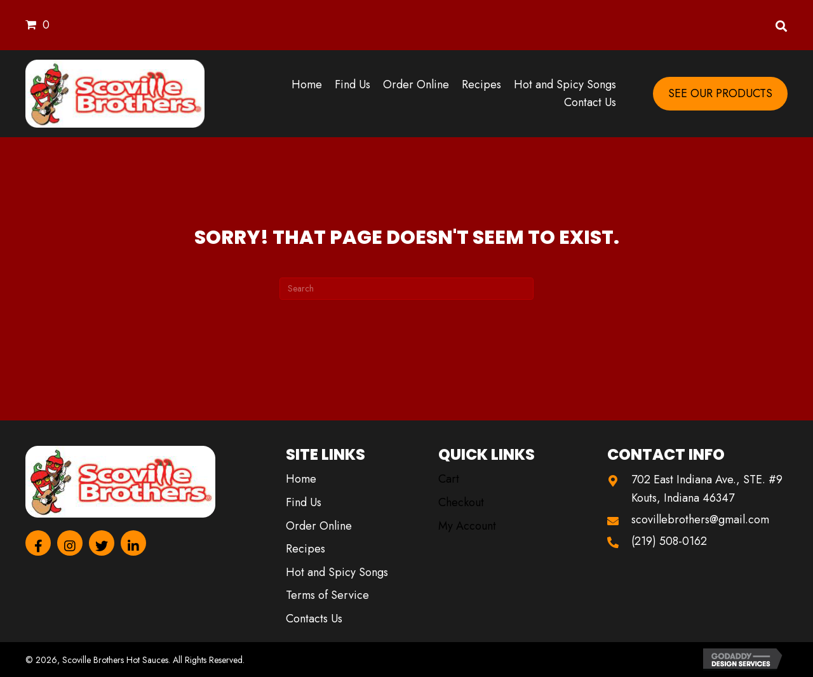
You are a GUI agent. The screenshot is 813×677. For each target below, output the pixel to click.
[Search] (406, 289)
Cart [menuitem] (448, 479)
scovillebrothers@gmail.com (700, 519)
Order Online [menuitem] (319, 526)
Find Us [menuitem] (303, 502)
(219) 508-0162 (669, 541)
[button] (38, 543)
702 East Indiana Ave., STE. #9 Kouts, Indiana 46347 (707, 488)
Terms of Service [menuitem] (327, 595)
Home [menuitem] (301, 479)
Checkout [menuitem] (461, 502)
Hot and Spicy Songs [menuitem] (337, 572)
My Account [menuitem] (467, 526)
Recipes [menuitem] (305, 548)
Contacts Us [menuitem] (314, 618)
